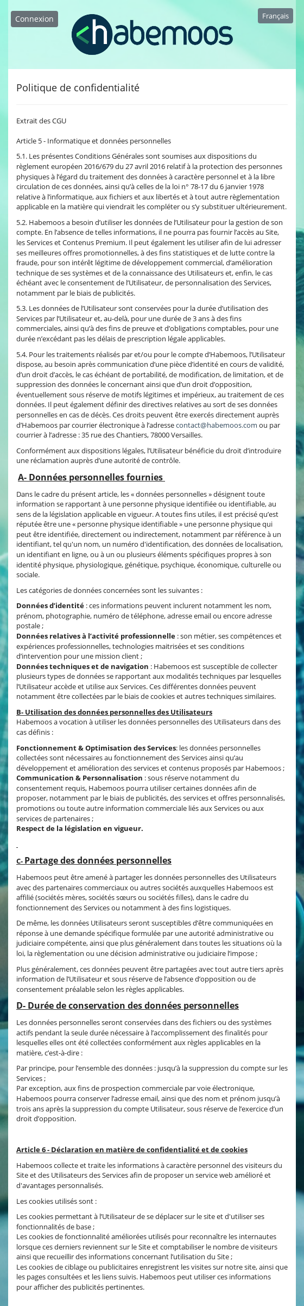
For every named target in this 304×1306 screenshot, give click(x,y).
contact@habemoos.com (216, 425)
